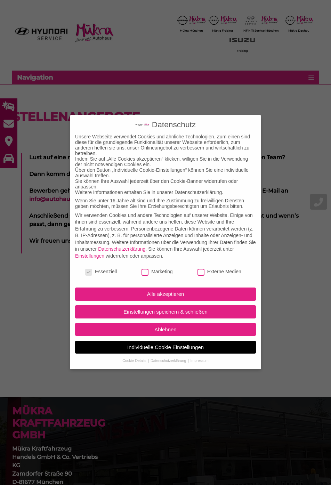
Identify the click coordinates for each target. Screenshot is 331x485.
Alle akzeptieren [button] (165, 285)
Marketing (157, 262)
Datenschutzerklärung (121, 239)
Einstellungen (89, 246)
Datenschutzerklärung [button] (169, 351)
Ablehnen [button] (165, 320)
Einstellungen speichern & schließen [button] (165, 302)
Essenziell (101, 262)
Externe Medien (219, 262)
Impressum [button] (200, 351)
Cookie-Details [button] (134, 351)
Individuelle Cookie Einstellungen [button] (165, 337)
